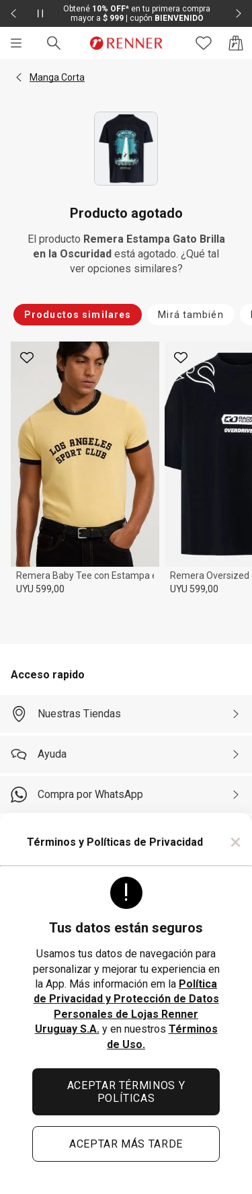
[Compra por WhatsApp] (126, 794)
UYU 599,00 (40, 589)
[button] (18, 77)
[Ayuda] (126, 754)
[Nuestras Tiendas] (126, 714)
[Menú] (16, 43)
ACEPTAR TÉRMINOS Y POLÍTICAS (126, 1092)
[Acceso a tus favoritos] (203, 43)
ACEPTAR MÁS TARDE (126, 1144)
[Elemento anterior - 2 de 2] (13, 13)
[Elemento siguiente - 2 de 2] (238, 13)
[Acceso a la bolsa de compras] (236, 43)
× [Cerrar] (235, 841)
